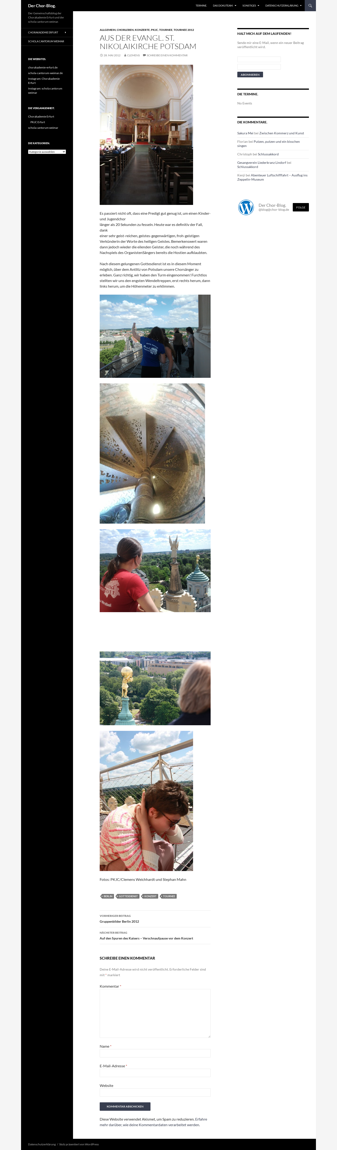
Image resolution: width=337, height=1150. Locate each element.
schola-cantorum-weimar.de (45, 73)
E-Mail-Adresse (113, 1066)
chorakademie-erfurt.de (43, 67)
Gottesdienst (128, 896)
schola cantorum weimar (46, 41)
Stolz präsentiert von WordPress (79, 1144)
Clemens (133, 55)
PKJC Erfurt (37, 122)
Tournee (165, 30)
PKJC (154, 30)
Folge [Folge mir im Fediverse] (300, 207)
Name (105, 1046)
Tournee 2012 (184, 30)
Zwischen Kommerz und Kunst (281, 133)
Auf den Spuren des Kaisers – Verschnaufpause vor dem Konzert (155, 935)
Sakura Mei (245, 133)
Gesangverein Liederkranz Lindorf (261, 162)
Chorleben (125, 30)
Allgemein (108, 30)
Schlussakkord (268, 154)
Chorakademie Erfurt (43, 32)
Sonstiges (249, 5)
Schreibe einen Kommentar (167, 55)
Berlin (108, 896)
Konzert (150, 896)
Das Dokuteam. (223, 5)
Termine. (201, 5)
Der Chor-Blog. (42, 5)
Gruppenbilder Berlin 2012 (155, 918)
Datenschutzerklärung (281, 5)
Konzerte (142, 30)
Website (106, 1085)
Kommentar (110, 986)
